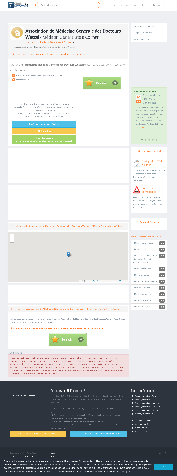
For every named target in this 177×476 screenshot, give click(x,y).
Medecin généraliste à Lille (143, 399)
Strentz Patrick (141, 275)
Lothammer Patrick (143, 268)
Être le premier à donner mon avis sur (57, 328)
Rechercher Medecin (144, 26)
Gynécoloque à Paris (141, 420)
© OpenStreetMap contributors (102, 281)
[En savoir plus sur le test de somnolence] (136, 189)
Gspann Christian (142, 249)
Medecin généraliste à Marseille (145, 403)
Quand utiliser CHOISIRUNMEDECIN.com (99, 433)
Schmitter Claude (142, 294)
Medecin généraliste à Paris (144, 396)
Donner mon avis (142, 39)
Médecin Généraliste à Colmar (55, 42)
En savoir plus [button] (123, 471)
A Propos (125, 5)
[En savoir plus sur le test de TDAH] (136, 162)
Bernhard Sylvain (142, 306)
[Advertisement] (87, 17)
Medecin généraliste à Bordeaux (146, 406)
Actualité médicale (149, 222)
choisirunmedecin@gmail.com (21, 456)
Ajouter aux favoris (143, 32)
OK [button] (163, 467)
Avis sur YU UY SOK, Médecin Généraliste (151, 99)
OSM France (123, 281)
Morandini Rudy (142, 287)
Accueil (114, 5)
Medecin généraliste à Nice (143, 414)
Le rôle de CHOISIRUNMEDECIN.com (38, 433)
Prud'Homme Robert (143, 243)
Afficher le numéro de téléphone (44, 124)
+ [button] (12, 236)
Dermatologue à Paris (142, 428)
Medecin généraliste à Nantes (145, 410)
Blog (144, 5)
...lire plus (141, 127)
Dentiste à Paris (139, 431)
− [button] (12, 240)
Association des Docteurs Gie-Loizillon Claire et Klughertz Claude (145, 259)
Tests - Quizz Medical (149, 151)
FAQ (135, 5)
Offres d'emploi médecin (24, 396)
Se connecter (160, 5)
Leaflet (81, 281)
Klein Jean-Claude (142, 300)
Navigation (44, 131)
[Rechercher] (67, 5)
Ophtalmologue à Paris (142, 424)
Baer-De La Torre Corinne (146, 281)
